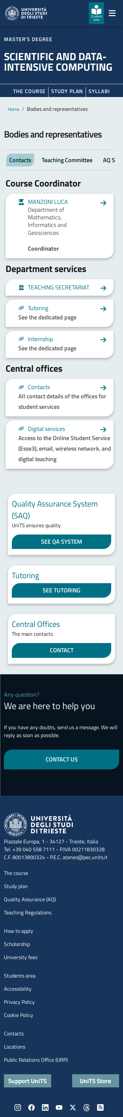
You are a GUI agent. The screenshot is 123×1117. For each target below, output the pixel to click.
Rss (100, 1107)
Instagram (17, 1107)
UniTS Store (95, 1080)
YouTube (59, 1107)
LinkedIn (45, 1107)
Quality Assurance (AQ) (30, 899)
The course (29, 91)
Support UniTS (27, 1080)
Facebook (31, 1107)
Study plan (67, 91)
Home (13, 109)
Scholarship (17, 944)
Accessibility (17, 989)
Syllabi (99, 91)
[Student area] (96, 13)
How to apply (18, 931)
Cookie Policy (18, 1015)
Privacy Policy (19, 1002)
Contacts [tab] (20, 160)
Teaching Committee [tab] (67, 160)
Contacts (14, 1033)
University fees (20, 957)
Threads (86, 1107)
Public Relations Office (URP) (36, 1060)
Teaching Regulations (27, 912)
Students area (19, 976)
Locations (14, 1047)
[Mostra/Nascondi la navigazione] (112, 13)
